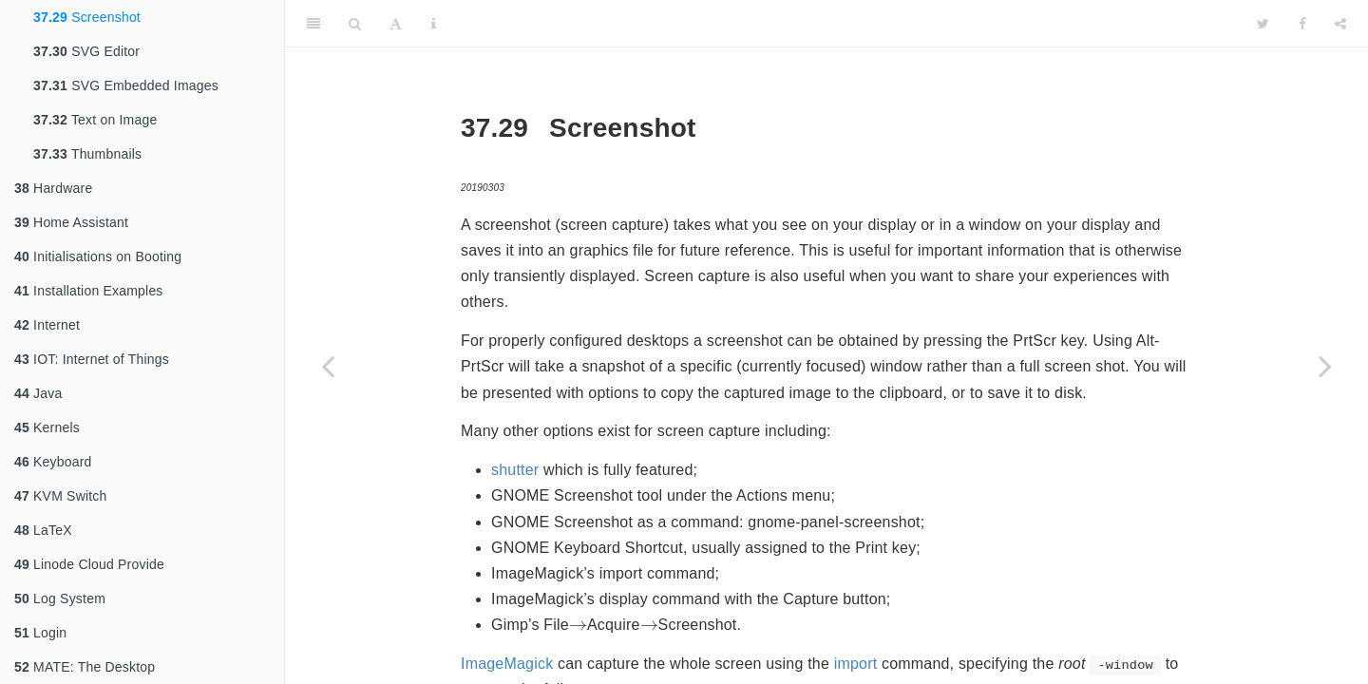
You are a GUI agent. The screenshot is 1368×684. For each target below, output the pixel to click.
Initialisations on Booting (97, 256)
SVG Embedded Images (125, 85)
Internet (47, 324)
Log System (59, 598)
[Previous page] (327, 366)
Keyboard (53, 461)
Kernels (47, 427)
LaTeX (43, 530)
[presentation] (578, 625)
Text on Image (95, 119)
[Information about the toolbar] (433, 24)
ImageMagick (507, 664)
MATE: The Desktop (84, 666)
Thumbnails (87, 154)
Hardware (53, 188)
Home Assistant (71, 222)
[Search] (354, 24)
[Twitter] (1263, 24)
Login (40, 632)
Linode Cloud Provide (89, 564)
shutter (515, 470)
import (856, 664)
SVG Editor (86, 51)
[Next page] (1325, 366)
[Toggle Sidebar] (313, 24)
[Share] (1340, 24)
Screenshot (87, 17)
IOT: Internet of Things (91, 359)
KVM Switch (60, 496)
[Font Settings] (395, 24)
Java (38, 393)
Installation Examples (88, 290)
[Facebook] (1302, 24)
